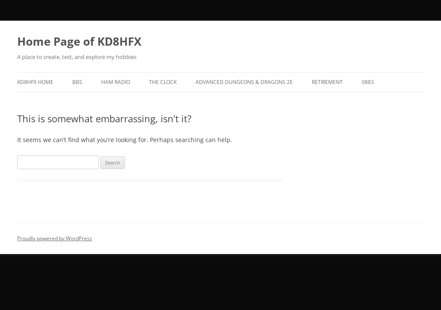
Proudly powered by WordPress (54, 238)
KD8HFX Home (35, 82)
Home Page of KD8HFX (79, 41)
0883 (368, 82)
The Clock (163, 82)
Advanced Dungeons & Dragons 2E (244, 82)
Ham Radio (115, 82)
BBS (77, 82)
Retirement (327, 82)
